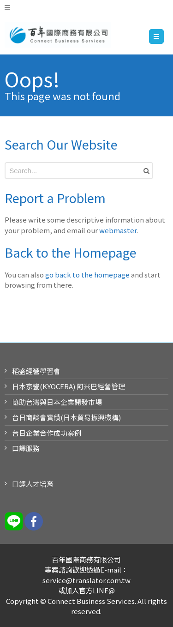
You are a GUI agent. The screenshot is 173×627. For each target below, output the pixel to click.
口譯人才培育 (33, 483)
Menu (163, 36)
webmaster (118, 230)
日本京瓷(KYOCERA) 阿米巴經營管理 (68, 386)
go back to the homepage (87, 274)
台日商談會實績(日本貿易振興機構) (66, 417)
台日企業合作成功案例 (46, 433)
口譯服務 (26, 448)
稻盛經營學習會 (36, 371)
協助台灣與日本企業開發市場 (57, 402)
